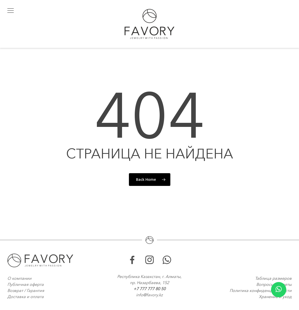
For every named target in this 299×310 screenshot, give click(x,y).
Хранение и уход (275, 296)
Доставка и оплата (25, 296)
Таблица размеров (273, 278)
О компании (19, 278)
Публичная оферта (25, 284)
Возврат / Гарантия (25, 290)
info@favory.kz (149, 294)
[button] (10, 10)
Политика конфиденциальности (261, 290)
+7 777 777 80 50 (149, 288)
